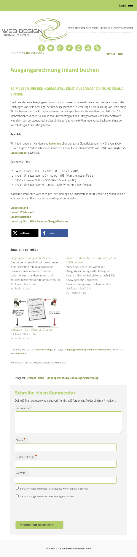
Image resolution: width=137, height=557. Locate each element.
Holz (109, 349)
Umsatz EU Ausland (22, 212)
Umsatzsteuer (18, 152)
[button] (24, 233)
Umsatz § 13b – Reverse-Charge (31, 329)
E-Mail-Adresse (26, 456)
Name (20, 440)
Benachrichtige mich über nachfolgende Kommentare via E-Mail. (54, 488)
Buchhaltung (44, 349)
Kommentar (24, 408)
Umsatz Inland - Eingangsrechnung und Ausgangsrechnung (63, 378)
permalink (20, 353)
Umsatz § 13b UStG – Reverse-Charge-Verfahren (39, 221)
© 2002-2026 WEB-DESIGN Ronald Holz (68, 548)
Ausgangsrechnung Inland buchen (84, 349)
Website (20, 473)
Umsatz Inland (19, 207)
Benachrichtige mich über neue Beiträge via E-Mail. (47, 496)
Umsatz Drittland (20, 217)
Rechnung (55, 143)
